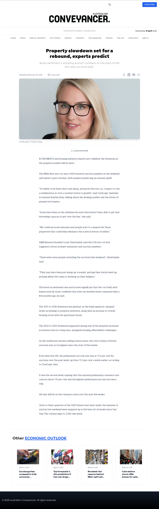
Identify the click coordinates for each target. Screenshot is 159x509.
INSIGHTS (80, 38)
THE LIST (120, 38)
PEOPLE (68, 38)
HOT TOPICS (55, 38)
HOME (13, 38)
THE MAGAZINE (95, 38)
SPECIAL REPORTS (37, 38)
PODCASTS (133, 38)
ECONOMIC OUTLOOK (46, 438)
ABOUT (145, 38)
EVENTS (109, 38)
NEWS (22, 38)
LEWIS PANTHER (81, 151)
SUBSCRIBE (150, 5)
